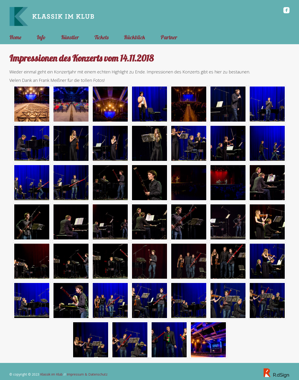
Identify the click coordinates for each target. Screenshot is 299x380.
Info (41, 37)
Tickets (101, 37)
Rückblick (134, 37)
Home (15, 37)
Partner (168, 37)
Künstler (70, 37)
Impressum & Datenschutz (87, 374)
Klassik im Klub (51, 374)
